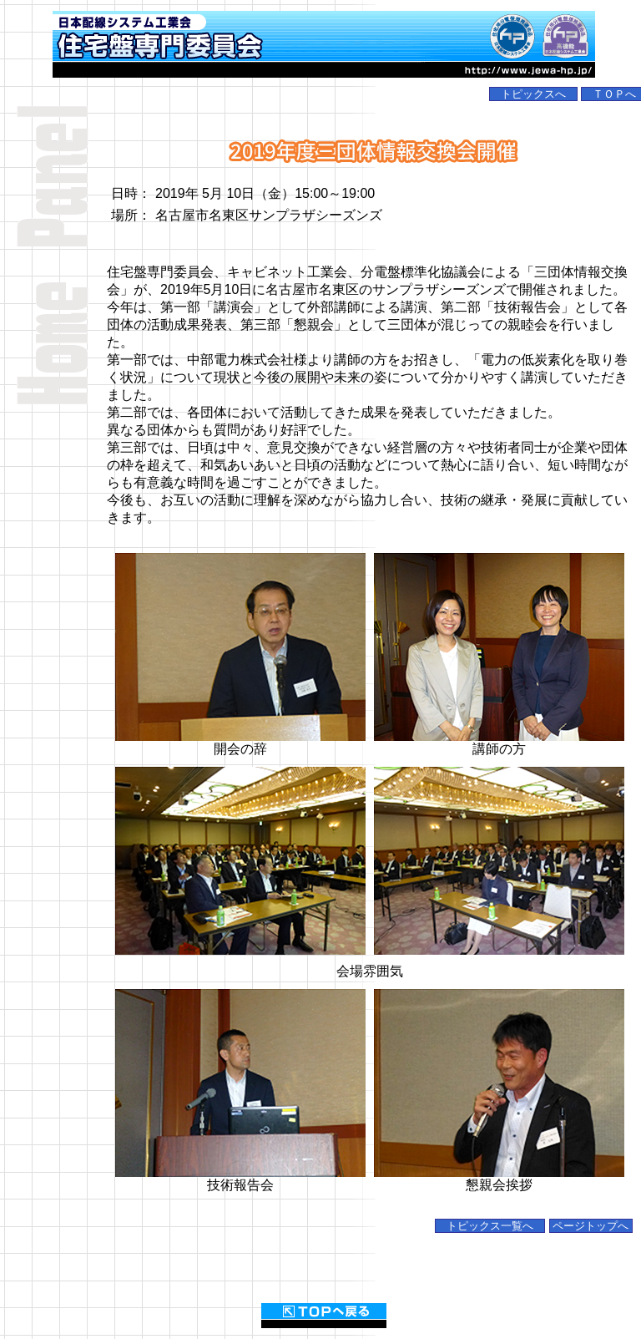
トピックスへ (533, 94)
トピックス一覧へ (490, 1226)
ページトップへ (591, 1226)
